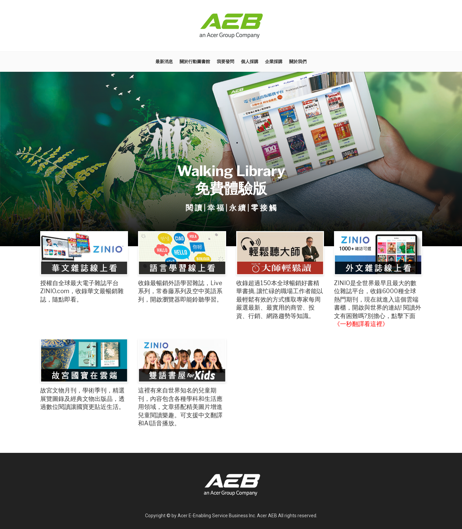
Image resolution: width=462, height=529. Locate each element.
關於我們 (298, 61)
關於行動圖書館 (195, 61)
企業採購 (273, 61)
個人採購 (249, 61)
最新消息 (164, 61)
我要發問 (225, 61)
